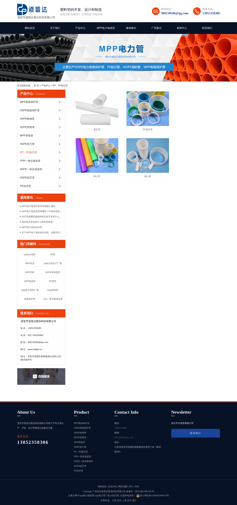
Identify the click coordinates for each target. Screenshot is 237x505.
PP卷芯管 (147, 129)
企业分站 (112, 486)
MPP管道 (29, 263)
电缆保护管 (29, 299)
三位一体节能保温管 (53, 299)
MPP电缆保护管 (29, 102)
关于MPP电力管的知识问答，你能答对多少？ (42, 232)
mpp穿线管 (52, 290)
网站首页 (30, 28)
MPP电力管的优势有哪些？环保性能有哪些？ (42, 211)
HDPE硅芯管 (27, 177)
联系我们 (207, 28)
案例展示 (131, 28)
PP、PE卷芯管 (60, 85)
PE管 (52, 254)
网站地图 (122, 486)
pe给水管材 (29, 254)
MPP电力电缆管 (106, 28)
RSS (131, 486)
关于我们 (55, 28)
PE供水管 (25, 186)
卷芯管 (96, 129)
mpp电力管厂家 (102, 495)
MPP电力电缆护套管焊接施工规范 (38, 206)
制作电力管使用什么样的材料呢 (37, 222)
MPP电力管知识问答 (32, 227)
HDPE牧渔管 (27, 118)
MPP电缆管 (29, 281)
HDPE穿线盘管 (52, 272)
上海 (124, 500)
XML (137, 486)
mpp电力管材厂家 (30, 290)
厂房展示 (156, 28)
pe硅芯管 (114, 495)
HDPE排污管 (27, 144)
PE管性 (52, 281)
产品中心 (80, 28)
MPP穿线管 (26, 135)
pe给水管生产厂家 (53, 263)
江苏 (114, 500)
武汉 (119, 500)
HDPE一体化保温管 (31, 169)
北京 (129, 500)
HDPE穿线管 (27, 127)
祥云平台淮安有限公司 (182, 423)
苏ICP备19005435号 (144, 491)
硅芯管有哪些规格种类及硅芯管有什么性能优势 (42, 216)
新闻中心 (182, 28)
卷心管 (197, 129)
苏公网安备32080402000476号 (152, 495)
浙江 (134, 500)
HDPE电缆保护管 (30, 110)
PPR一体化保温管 (30, 160)
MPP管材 (29, 272)
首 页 (36, 85)
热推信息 (102, 486)
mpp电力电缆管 (86, 495)
